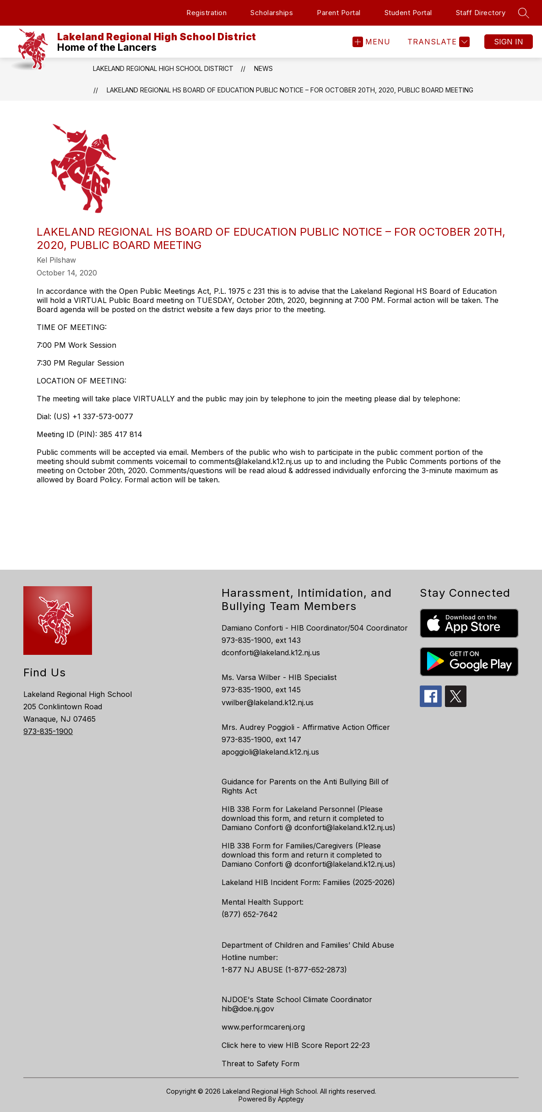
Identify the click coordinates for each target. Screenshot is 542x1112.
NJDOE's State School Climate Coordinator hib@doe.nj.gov (297, 1004)
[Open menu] (371, 42)
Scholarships (271, 12)
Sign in (508, 41)
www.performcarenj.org (263, 1026)
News (263, 68)
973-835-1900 (48, 731)
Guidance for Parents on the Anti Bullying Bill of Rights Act (305, 786)
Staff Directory (481, 12)
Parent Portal (339, 12)
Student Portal (408, 12)
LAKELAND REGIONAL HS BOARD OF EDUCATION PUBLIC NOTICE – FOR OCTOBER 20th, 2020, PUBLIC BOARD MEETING (290, 90)
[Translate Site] (437, 42)
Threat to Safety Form (260, 1063)
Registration (206, 12)
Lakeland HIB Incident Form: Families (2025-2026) (308, 882)
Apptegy (291, 1099)
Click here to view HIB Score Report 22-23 (296, 1045)
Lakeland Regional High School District (163, 68)
